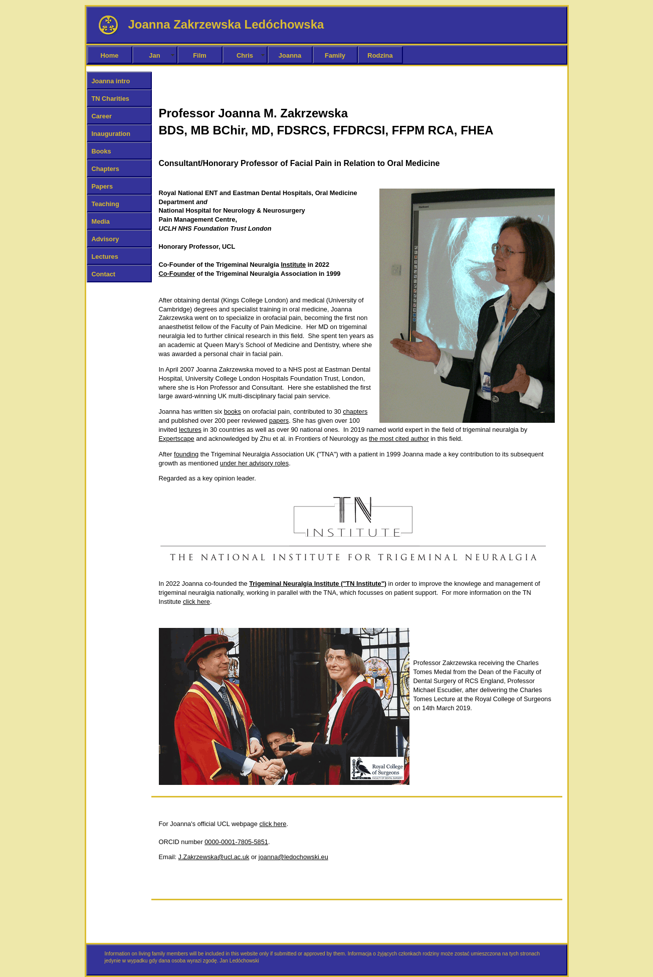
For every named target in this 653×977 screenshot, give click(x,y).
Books (101, 151)
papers (279, 420)
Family (335, 55)
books (232, 411)
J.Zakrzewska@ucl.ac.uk (214, 857)
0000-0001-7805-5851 (236, 842)
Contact (104, 274)
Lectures (105, 256)
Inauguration (111, 133)
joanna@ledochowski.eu (293, 857)
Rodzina (379, 55)
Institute (293, 264)
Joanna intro (111, 81)
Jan (154, 55)
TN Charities (110, 98)
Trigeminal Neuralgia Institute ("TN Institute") (317, 583)
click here (196, 601)
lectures (190, 429)
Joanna (290, 55)
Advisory (105, 239)
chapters (355, 411)
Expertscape (176, 438)
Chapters (105, 169)
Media (101, 221)
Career (102, 116)
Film (199, 55)
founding (186, 454)
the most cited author (399, 438)
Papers (102, 186)
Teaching (105, 204)
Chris (245, 55)
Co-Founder (177, 273)
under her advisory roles (254, 463)
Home (110, 55)
